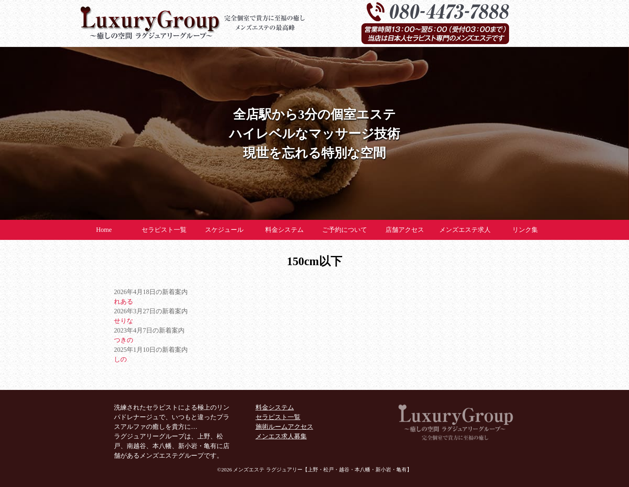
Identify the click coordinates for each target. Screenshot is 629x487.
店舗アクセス (405, 229)
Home (104, 229)
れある (123, 301)
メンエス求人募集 (281, 436)
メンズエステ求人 (465, 229)
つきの (123, 340)
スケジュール (224, 229)
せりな (123, 320)
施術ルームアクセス (284, 426)
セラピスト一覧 (164, 229)
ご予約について (344, 229)
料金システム (284, 229)
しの (120, 359)
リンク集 (525, 229)
